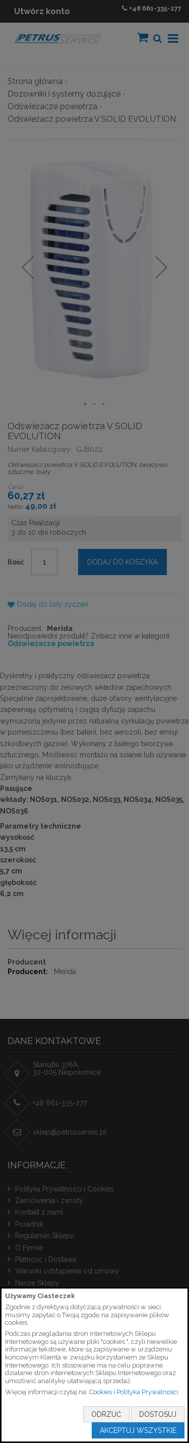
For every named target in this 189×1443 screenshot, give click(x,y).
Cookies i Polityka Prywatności (133, 1392)
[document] (94, 1365)
